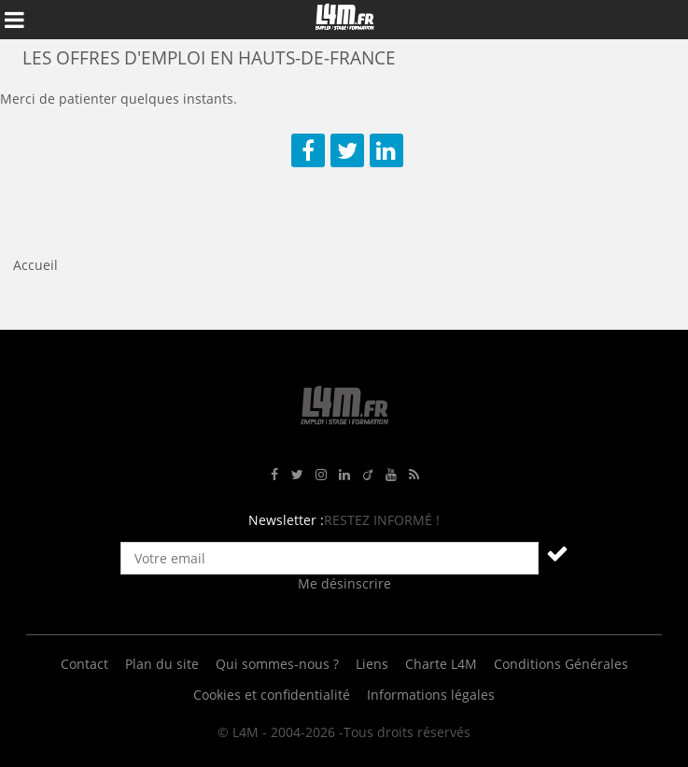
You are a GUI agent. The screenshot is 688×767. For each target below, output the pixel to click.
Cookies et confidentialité (271, 694)
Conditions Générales (561, 664)
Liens (372, 664)
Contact (84, 664)
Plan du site (162, 664)
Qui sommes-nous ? (277, 664)
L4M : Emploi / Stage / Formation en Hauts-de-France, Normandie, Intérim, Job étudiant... (344, 19)
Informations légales (431, 694)
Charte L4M (441, 664)
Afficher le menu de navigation (14, 19)
